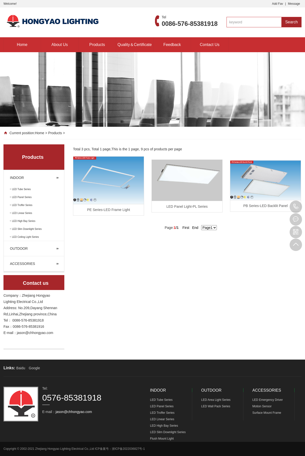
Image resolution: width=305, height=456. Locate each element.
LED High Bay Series (164, 425)
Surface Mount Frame (266, 413)
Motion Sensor (261, 406)
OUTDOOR (19, 248)
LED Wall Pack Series (215, 406)
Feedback (172, 44)
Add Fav (277, 3)
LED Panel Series (162, 406)
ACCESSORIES (22, 264)
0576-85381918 (296, 207)
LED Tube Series (161, 400)
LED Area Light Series (215, 400)
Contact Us (209, 44)
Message (294, 3)
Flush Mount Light (162, 438)
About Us (59, 44)
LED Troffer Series (162, 413)
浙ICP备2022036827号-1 (128, 449)
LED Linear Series (162, 419)
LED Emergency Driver (267, 400)
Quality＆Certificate (134, 44)
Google (34, 368)
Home (22, 44)
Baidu (20, 368)
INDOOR (17, 178)
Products (97, 44)
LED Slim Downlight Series (168, 432)
